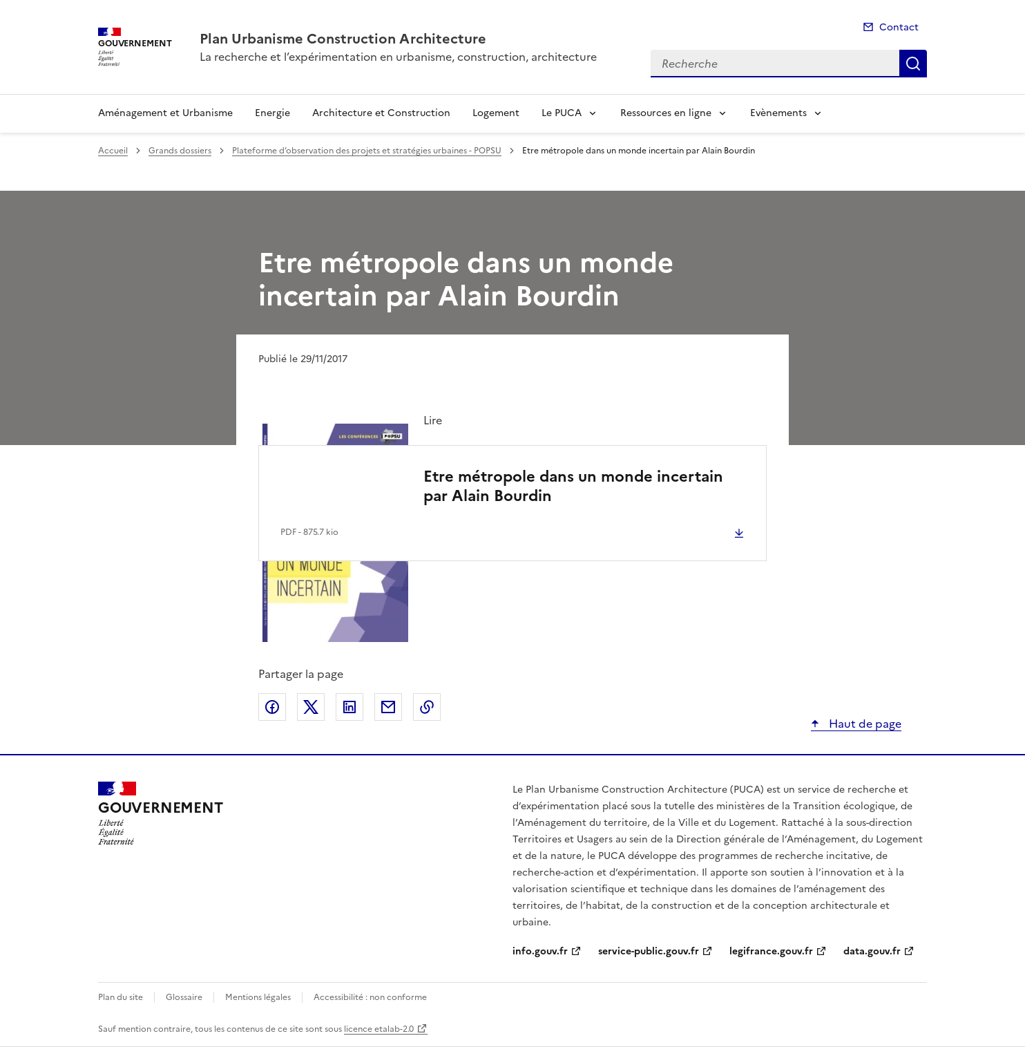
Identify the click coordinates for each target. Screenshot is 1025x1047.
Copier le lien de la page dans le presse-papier (427, 707)
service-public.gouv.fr (648, 951)
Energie (272, 113)
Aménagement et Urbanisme (165, 113)
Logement (495, 113)
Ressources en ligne (665, 113)
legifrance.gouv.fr (771, 951)
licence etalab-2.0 (379, 1029)
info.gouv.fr (540, 951)
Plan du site (120, 997)
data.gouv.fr (872, 951)
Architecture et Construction (381, 113)
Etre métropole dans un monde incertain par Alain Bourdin (573, 486)
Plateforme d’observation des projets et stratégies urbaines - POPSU (366, 150)
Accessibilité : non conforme (370, 997)
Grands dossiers (180, 150)
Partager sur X (311, 707)
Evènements (778, 113)
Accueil (113, 150)
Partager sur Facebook (272, 707)
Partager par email (388, 707)
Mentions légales (258, 997)
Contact (899, 27)
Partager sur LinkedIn (349, 707)
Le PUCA (562, 113)
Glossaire (184, 997)
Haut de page (863, 723)
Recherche (913, 63)
